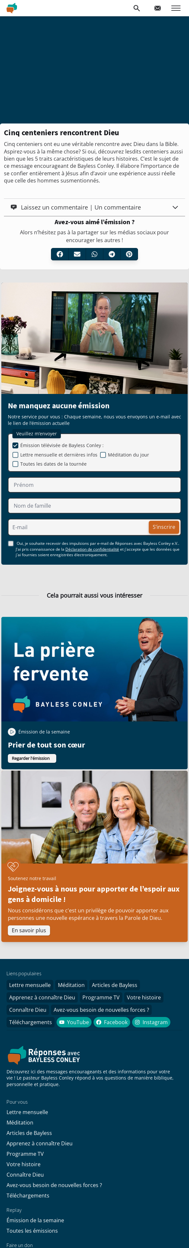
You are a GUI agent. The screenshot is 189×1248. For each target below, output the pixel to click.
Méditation (71, 985)
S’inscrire (164, 527)
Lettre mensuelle (30, 985)
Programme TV (101, 997)
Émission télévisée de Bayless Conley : (62, 445)
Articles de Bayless (114, 985)
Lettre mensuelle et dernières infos (58, 455)
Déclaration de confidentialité (92, 549)
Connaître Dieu (27, 1009)
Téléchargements (30, 1022)
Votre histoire (144, 997)
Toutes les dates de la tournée (53, 464)
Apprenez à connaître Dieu (42, 997)
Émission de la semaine (35, 1220)
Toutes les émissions (32, 1230)
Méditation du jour (128, 455)
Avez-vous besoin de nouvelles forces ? (101, 1009)
